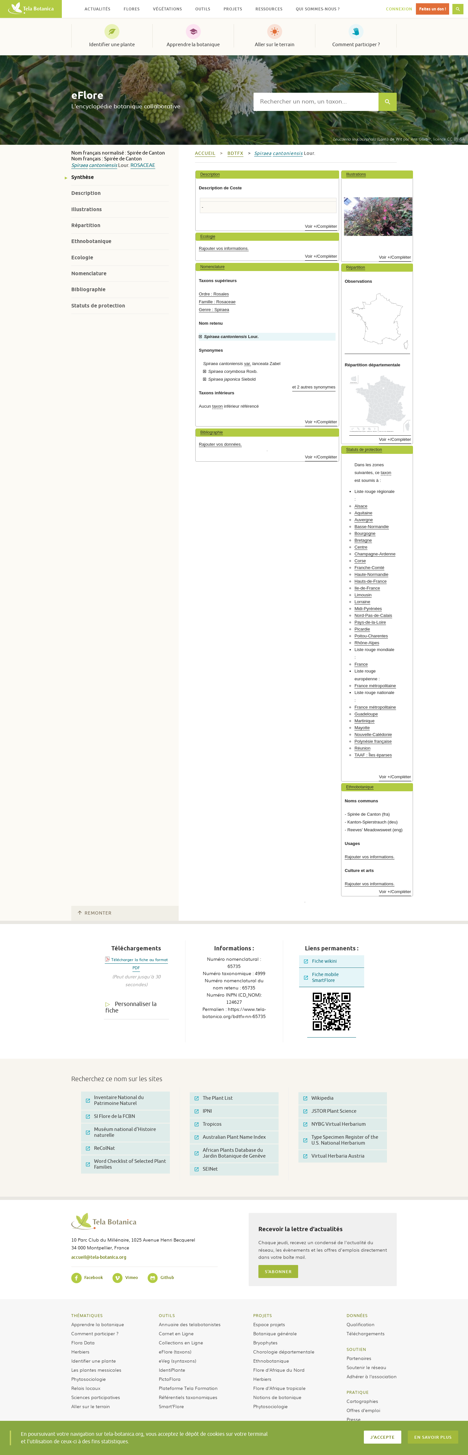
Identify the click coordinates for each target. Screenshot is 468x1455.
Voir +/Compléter (321, 226)
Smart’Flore (171, 1406)
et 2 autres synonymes (314, 387)
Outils (167, 1315)
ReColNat (100, 1148)
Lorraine (362, 601)
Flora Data (83, 1342)
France (361, 664)
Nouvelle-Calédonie (373, 734)
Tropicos (208, 1124)
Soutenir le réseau (366, 1367)
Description (86, 193)
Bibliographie (88, 289)
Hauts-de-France (370, 581)
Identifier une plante (112, 45)
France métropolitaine (375, 685)
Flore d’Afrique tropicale (279, 1388)
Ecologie (82, 257)
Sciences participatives (95, 1397)
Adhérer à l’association (372, 1376)
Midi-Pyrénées (368, 608)
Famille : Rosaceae (217, 301)
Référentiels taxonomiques (188, 1397)
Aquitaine (363, 512)
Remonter (95, 913)
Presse (354, 1419)
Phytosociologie (88, 1379)
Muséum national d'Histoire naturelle (121, 1132)
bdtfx (235, 153)
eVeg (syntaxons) (177, 1360)
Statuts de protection (98, 306)
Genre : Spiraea (214, 309)
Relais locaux (85, 1388)
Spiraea (79, 165)
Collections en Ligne (181, 1342)
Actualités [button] (97, 9)
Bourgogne (365, 533)
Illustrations (86, 209)
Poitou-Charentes (371, 635)
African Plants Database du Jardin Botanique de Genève (230, 1153)
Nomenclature (88, 273)
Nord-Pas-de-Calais (373, 615)
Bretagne (363, 540)
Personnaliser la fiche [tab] (131, 1007)
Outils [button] (202, 9)
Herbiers (80, 1351)
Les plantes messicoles (96, 1370)
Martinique (364, 720)
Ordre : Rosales (214, 294)
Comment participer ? (356, 45)
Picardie (362, 629)
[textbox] (316, 102)
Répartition (85, 225)
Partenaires (359, 1358)
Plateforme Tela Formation (188, 1388)
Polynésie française (373, 741)
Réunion (362, 748)
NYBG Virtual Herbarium (334, 1124)
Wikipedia (318, 1098)
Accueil (205, 153)
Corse (360, 560)
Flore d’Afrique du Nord (279, 1370)
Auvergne (363, 519)
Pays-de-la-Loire (370, 622)
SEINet (206, 1169)
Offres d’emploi (363, 1410)
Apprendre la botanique (193, 45)
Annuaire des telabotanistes (190, 1324)
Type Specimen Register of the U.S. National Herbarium (340, 1140)
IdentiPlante (172, 1370)
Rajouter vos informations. (224, 248)
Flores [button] (132, 9)
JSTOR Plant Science (329, 1111)
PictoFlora (170, 1379)
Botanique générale (275, 1333)
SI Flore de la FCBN (110, 1116)
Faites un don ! (432, 9)
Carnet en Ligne (176, 1333)
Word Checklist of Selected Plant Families (126, 1164)
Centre (360, 547)
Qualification (361, 1324)
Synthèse (82, 177)
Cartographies (362, 1401)
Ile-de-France (367, 588)
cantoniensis (103, 165)
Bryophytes (265, 1342)
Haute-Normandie (371, 574)
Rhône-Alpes (366, 642)
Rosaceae (143, 165)
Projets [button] (233, 9)
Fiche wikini (320, 961)
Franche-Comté (369, 567)
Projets (262, 1315)
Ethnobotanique (91, 241)
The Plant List (214, 1098)
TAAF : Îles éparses (373, 755)
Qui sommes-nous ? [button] (318, 9)
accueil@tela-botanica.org (98, 1257)
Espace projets (269, 1324)
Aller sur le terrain (275, 45)
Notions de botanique (277, 1397)
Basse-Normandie (371, 526)
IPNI (203, 1111)
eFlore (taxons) (175, 1351)
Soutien (356, 1349)
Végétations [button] (167, 9)
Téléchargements (366, 1333)
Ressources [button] (268, 9)
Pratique (358, 1392)
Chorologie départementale (283, 1351)
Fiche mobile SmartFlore (321, 977)
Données (357, 1315)
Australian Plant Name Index (230, 1137)
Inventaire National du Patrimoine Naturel (115, 1101)
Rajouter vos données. (220, 444)
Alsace (360, 506)
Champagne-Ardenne (374, 553)
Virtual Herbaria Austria (334, 1156)
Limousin (363, 594)
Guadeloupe (366, 714)
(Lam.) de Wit (367, 139)
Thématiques (87, 1315)
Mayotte (362, 727)
